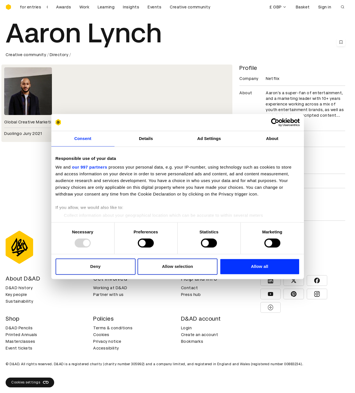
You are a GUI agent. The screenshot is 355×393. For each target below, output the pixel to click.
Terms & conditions (112, 328)
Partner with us (108, 294)
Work (84, 7)
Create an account (199, 334)
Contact (189, 288)
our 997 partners (89, 167)
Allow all (259, 266)
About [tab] (272, 138)
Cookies (101, 334)
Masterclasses (20, 341)
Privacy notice (107, 341)
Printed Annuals (21, 334)
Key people (16, 294)
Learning (106, 7)
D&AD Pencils (19, 328)
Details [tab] (146, 138)
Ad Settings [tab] (209, 138)
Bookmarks (192, 341)
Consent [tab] (82, 138)
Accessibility (106, 348)
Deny (95, 266)
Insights (131, 7)
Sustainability (19, 301)
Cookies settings (30, 382)
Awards (63, 7)
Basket (303, 7)
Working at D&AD (110, 288)
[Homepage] (8, 7)
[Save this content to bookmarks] (341, 42)
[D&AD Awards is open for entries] (34, 7)
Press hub (191, 294)
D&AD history (19, 288)
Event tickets (19, 348)
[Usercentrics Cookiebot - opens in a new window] (275, 122)
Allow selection (177, 266)
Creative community (190, 7)
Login (186, 328)
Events (154, 7)
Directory (59, 54)
